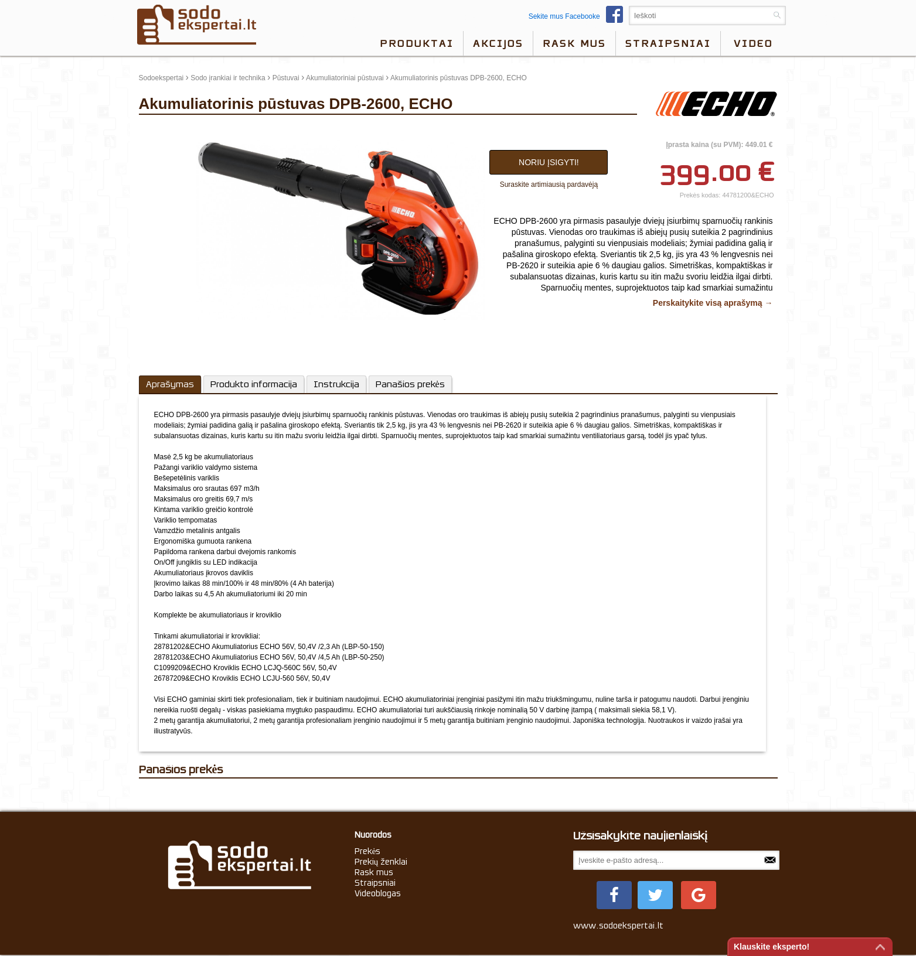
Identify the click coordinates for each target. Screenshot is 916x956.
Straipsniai (668, 43)
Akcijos (498, 43)
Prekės (368, 851)
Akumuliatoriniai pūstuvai (345, 78)
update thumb (163, 129)
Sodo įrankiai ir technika (227, 78)
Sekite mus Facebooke (579, 16)
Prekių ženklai (381, 861)
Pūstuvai (286, 78)
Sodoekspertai (161, 78)
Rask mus (574, 43)
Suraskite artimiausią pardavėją (549, 184)
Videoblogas (378, 893)
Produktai (417, 43)
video (753, 43)
